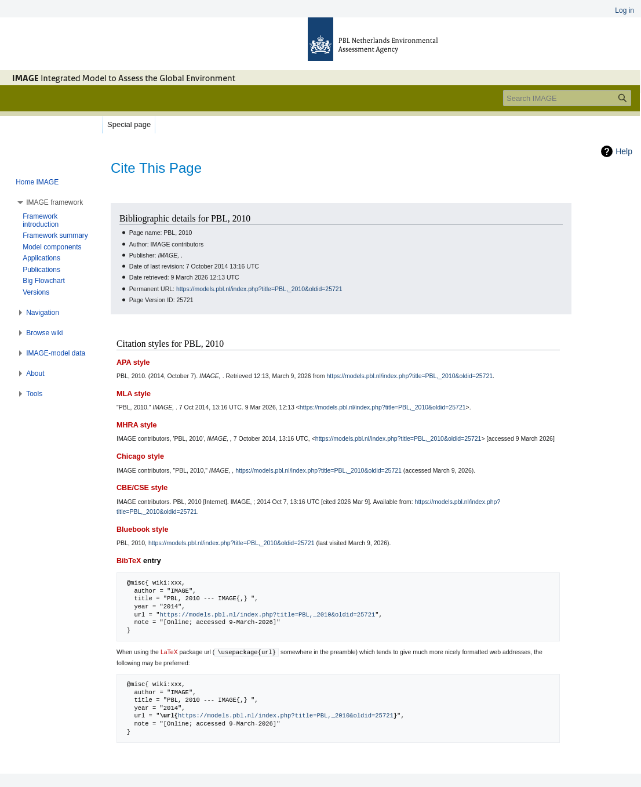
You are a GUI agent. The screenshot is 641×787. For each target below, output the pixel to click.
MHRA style (136, 425)
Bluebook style (142, 529)
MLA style (133, 394)
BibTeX (128, 561)
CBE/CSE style (141, 488)
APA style (133, 362)
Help (623, 151)
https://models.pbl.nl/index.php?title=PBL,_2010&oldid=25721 (259, 288)
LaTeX (169, 651)
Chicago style (140, 456)
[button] (54, 202)
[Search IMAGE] (567, 98)
